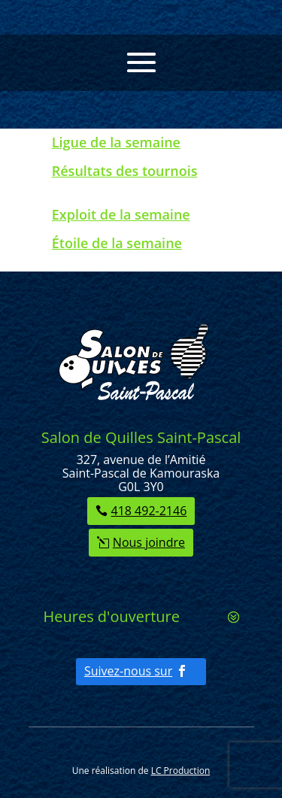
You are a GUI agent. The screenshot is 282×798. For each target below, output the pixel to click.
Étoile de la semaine (117, 243)
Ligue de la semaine (116, 142)
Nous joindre (149, 542)
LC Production (181, 770)
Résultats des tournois (125, 171)
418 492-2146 (149, 510)
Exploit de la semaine (121, 214)
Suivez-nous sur (128, 671)
